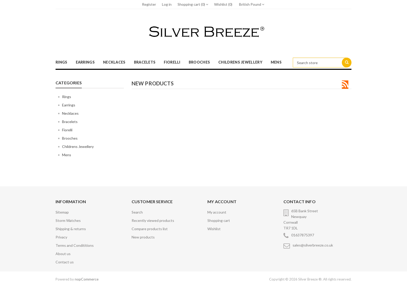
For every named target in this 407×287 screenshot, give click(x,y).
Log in (167, 4)
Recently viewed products (153, 220)
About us (63, 253)
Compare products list (150, 229)
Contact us (65, 262)
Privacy (61, 237)
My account (216, 212)
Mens (276, 62)
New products (143, 237)
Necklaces (114, 62)
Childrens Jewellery (240, 62)
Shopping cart (218, 220)
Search (137, 212)
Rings (61, 62)
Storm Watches (68, 220)
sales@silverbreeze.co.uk (313, 245)
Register (149, 4)
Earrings (85, 62)
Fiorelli (172, 62)
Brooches (199, 62)
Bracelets (145, 62)
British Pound (251, 4)
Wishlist (214, 229)
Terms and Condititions (75, 245)
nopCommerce (87, 279)
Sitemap (62, 212)
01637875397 (302, 235)
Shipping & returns (71, 229)
